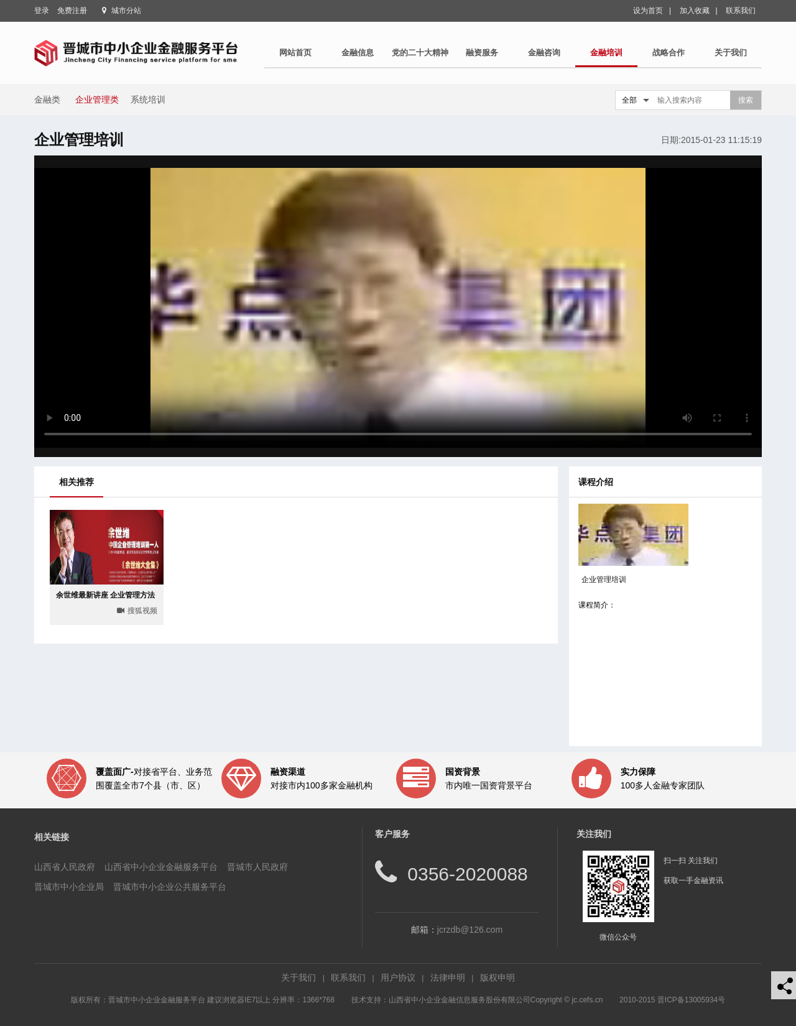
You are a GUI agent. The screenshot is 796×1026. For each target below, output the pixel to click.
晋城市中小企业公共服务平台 (169, 887)
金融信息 (357, 52)
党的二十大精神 (420, 52)
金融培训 (606, 52)
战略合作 (668, 52)
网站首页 (295, 52)
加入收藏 (695, 10)
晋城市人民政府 (257, 867)
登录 (41, 10)
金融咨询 (544, 52)
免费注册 (72, 10)
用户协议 (398, 977)
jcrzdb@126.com (469, 930)
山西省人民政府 (64, 867)
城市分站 (126, 10)
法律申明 (447, 977)
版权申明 (497, 977)
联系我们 (741, 10)
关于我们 (731, 52)
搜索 (745, 100)
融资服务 (482, 52)
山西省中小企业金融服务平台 (161, 867)
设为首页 (648, 10)
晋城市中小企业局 (69, 887)
